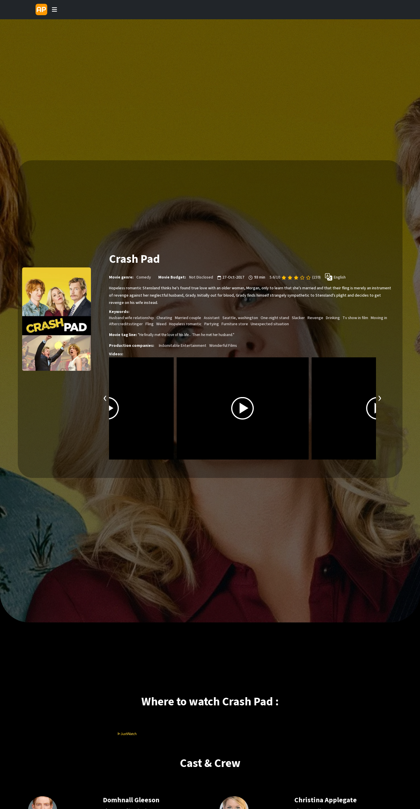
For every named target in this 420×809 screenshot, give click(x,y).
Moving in (379, 318)
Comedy (143, 277)
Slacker (298, 318)
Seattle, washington (240, 318)
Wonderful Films (223, 346)
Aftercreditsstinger (126, 324)
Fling (149, 324)
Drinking (333, 318)
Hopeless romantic (185, 324)
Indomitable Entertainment (182, 346)
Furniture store (235, 324)
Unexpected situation (270, 324)
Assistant (212, 318)
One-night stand (275, 318)
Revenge (315, 318)
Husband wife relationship (131, 318)
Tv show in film (355, 318)
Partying (211, 324)
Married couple (188, 318)
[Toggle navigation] (54, 9)
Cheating (164, 318)
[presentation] (105, 397)
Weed (161, 324)
